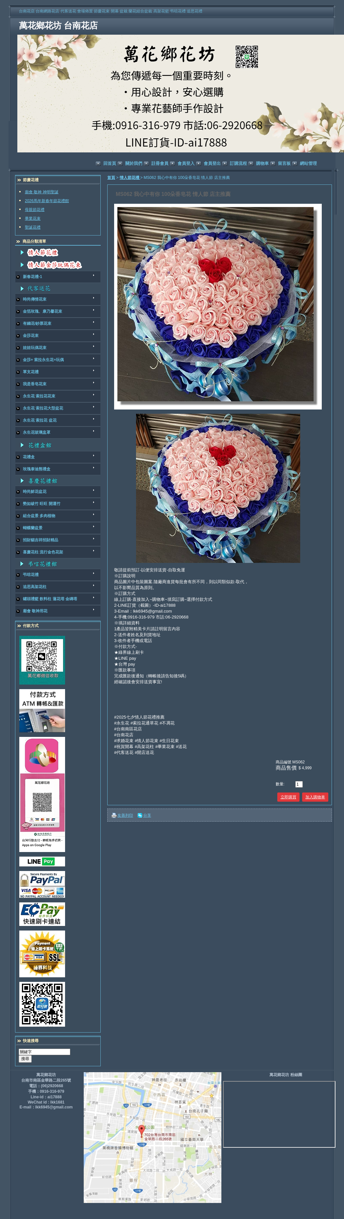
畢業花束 (33, 218)
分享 (147, 815)
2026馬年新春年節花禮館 (47, 201)
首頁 (111, 177)
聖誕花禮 (33, 227)
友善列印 (125, 815)
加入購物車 (315, 797)
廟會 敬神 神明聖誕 (42, 192)
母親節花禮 (34, 209)
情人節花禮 (130, 177)
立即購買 (288, 797)
